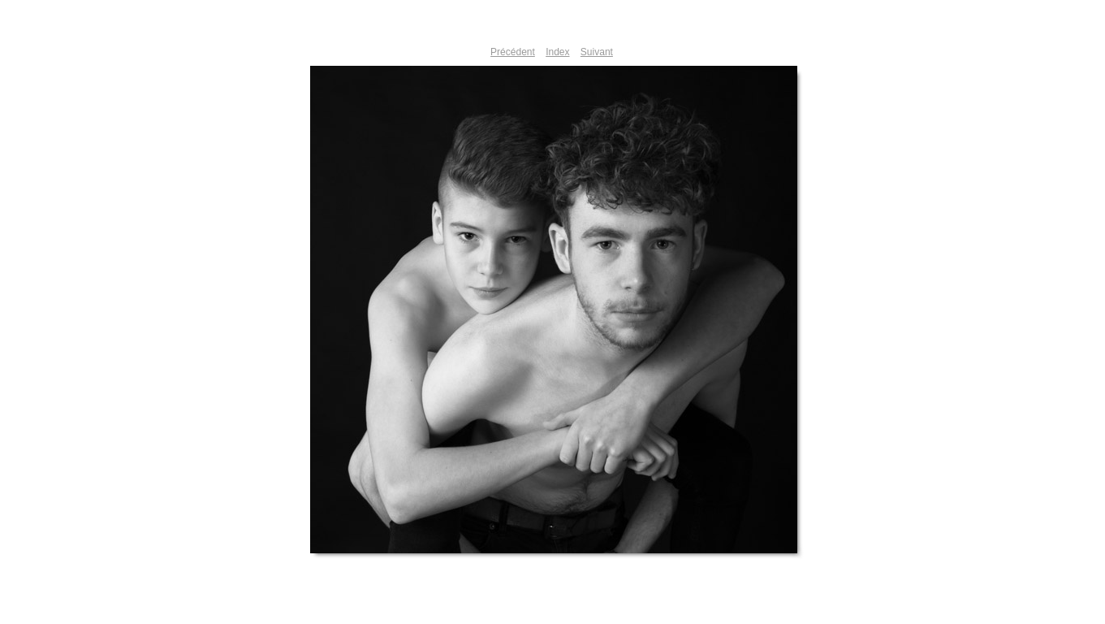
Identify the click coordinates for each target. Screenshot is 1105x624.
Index (557, 52)
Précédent (512, 52)
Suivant (597, 52)
